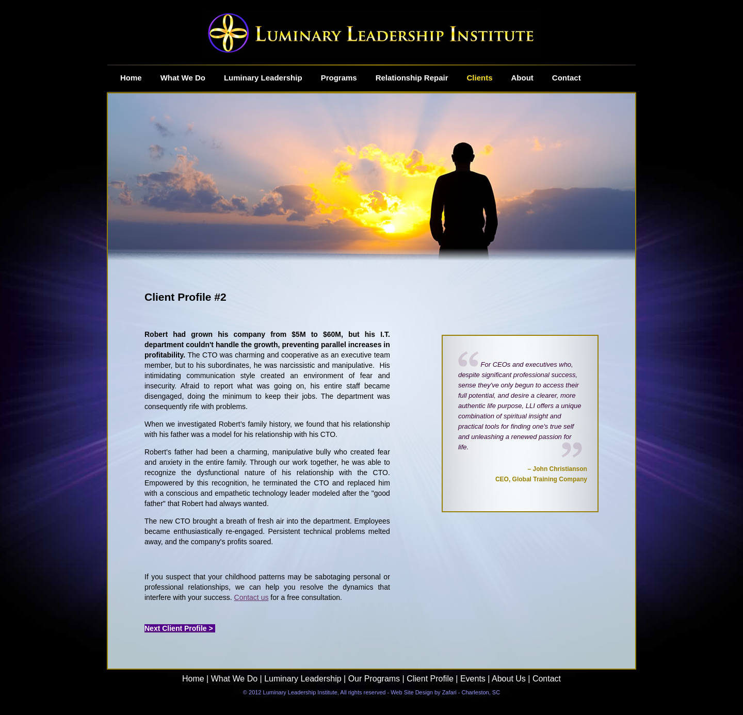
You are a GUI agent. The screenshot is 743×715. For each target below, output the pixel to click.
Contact (546, 678)
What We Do (234, 678)
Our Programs (373, 678)
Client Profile (430, 678)
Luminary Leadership (302, 678)
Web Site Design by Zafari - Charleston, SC (445, 692)
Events (473, 678)
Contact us (251, 597)
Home (193, 678)
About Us (509, 678)
